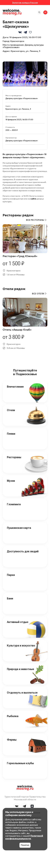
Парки (11, 575)
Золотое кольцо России (25, 2)
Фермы (12, 739)
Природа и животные (20, 669)
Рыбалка (12, 716)
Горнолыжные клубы (20, 763)
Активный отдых (17, 622)
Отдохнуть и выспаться (22, 692)
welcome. (25, 787)
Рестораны (14, 457)
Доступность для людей (23, 551)
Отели (11, 410)
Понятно (25, 845)
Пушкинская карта (19, 527)
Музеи (11, 480)
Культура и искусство (21, 645)
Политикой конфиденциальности (24, 837)
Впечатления (15, 386)
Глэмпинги (14, 504)
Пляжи (11, 433)
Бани (10, 598)
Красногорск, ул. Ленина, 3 (25, 51)
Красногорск (17, 41)
